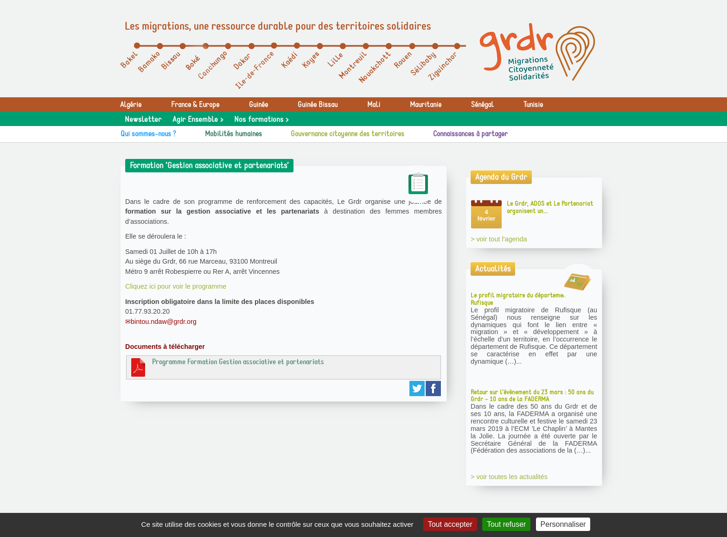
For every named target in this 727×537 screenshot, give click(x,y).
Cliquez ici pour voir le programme (175, 286)
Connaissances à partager (470, 134)
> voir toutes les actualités (509, 476)
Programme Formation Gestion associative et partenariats (226, 367)
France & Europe (195, 104)
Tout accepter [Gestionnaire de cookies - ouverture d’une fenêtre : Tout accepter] (450, 524)
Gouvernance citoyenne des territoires (347, 134)
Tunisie (533, 104)
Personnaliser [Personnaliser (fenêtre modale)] (563, 524)
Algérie (130, 104)
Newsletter (143, 119)
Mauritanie (425, 104)
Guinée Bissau (318, 104)
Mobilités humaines (233, 134)
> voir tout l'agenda (499, 239)
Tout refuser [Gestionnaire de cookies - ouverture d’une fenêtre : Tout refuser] (506, 524)
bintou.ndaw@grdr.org (164, 321)
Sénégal (482, 104)
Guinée (258, 104)
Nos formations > (261, 119)
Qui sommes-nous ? (148, 134)
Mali (373, 104)
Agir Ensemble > (197, 119)
